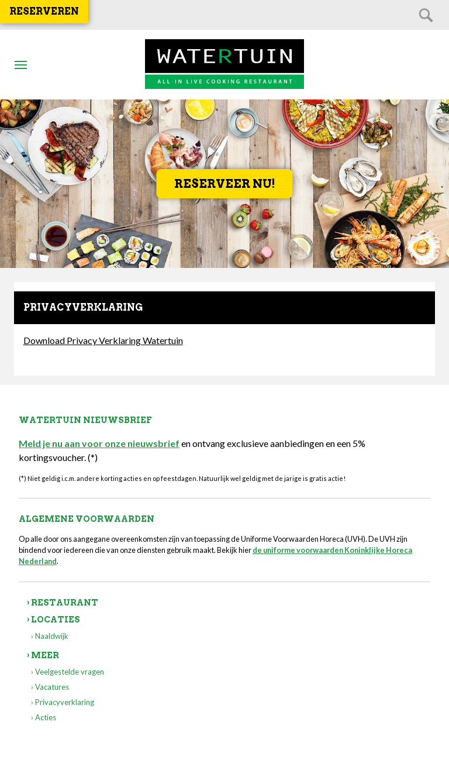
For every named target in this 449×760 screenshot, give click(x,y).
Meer (45, 655)
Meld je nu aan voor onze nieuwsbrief (99, 443)
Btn (20, 64)
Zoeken (425, 15)
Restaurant (64, 602)
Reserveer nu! (224, 184)
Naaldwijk (51, 636)
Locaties (55, 619)
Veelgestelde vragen (69, 671)
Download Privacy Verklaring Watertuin (103, 340)
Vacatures (52, 687)
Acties (45, 717)
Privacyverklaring (64, 702)
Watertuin (224, 64)
